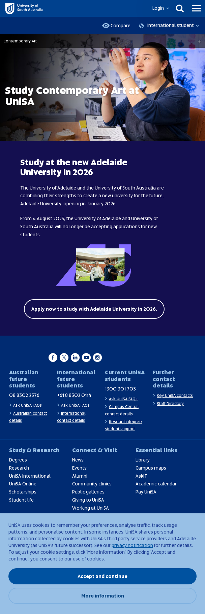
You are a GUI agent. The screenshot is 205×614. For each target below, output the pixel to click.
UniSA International (30, 476)
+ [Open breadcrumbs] (200, 41)
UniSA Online (22, 484)
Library (143, 460)
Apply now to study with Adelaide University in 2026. (94, 309)
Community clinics (92, 484)
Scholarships (22, 492)
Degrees (18, 460)
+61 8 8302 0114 (74, 395)
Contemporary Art (20, 41)
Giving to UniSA (88, 500)
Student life (21, 500)
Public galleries (88, 492)
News (78, 460)
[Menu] (196, 8)
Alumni (79, 476)
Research (19, 468)
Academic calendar (156, 484)
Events (79, 468)
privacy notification (132, 545)
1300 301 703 (120, 389)
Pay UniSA (146, 492)
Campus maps (151, 468)
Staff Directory (170, 403)
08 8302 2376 (24, 395)
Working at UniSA (90, 508)
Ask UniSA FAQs (27, 405)
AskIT (141, 476)
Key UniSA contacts (175, 395)
